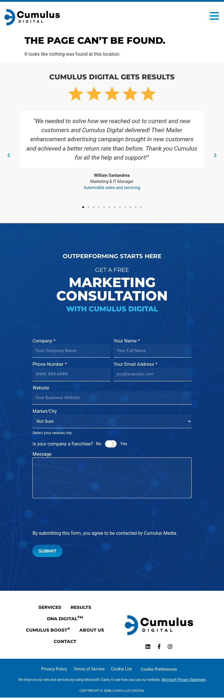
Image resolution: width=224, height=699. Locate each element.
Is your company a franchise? (62, 444)
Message (41, 454)
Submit (47, 551)
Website (40, 388)
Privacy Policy (54, 670)
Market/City (44, 411)
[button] (9, 155)
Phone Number (49, 364)
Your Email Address (135, 364)
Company (43, 341)
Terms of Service (89, 670)
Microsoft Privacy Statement (184, 681)
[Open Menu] (214, 16)
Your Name (126, 341)
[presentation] (76, 514)
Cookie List (121, 670)
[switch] (111, 444)
